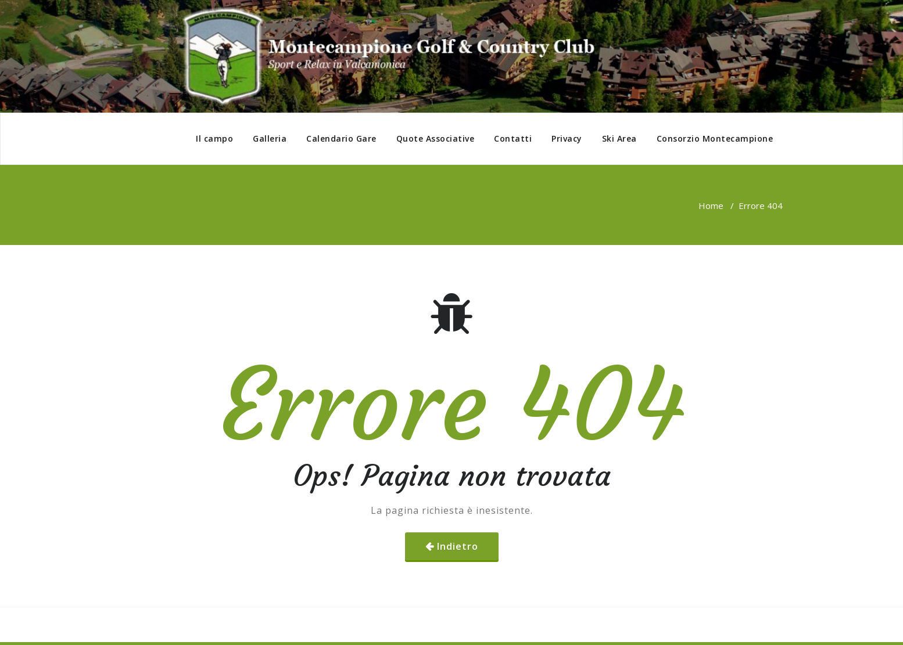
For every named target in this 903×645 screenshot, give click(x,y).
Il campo (214, 138)
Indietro (457, 546)
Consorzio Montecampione (715, 138)
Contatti (513, 138)
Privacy (566, 138)
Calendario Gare (341, 138)
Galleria (269, 138)
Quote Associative (435, 138)
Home (710, 205)
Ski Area (619, 138)
